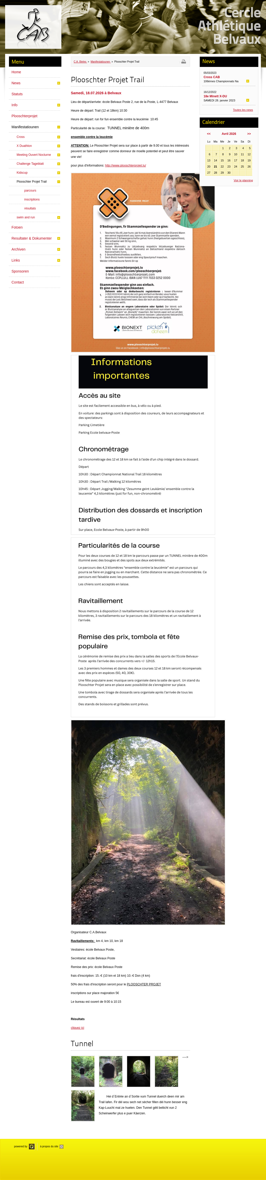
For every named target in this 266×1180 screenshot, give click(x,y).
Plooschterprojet (24, 116)
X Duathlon (24, 146)
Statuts (17, 94)
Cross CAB (212, 77)
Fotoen (17, 227)
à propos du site (49, 1146)
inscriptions (32, 199)
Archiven (18, 249)
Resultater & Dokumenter (32, 238)
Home (16, 72)
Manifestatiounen (25, 127)
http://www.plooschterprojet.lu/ (125, 165)
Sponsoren (20, 271)
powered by (20, 1146)
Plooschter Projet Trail (32, 181)
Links (16, 260)
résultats (30, 208)
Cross (21, 137)
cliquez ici (77, 1028)
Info (14, 105)
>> (249, 134)
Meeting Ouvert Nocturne (34, 155)
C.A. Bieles (80, 61)
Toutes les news (243, 109)
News (16, 83)
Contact (18, 282)
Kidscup (22, 172)
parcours (30, 190)
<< (208, 134)
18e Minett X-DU (215, 96)
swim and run (26, 217)
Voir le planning (243, 180)
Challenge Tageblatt (30, 164)
